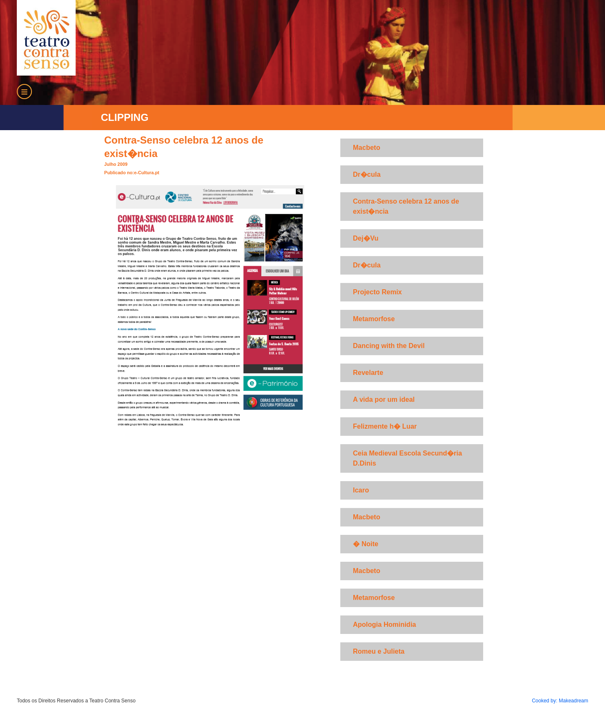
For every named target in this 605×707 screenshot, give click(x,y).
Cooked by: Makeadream (560, 701)
